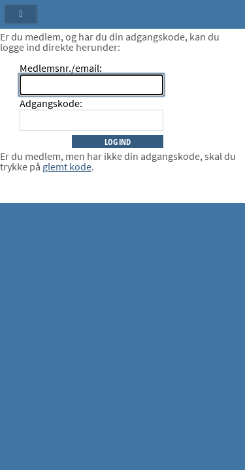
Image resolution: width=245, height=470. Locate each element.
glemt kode (66, 166)
